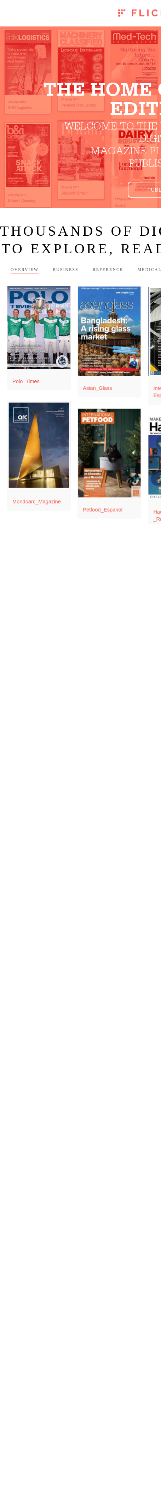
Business (66, 269)
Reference (108, 269)
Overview (25, 269)
